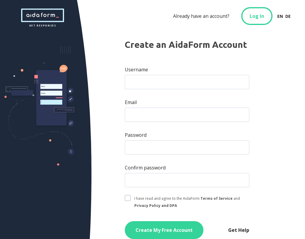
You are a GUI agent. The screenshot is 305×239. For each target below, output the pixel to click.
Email (131, 102)
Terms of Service (216, 198)
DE (288, 16)
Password (136, 135)
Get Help (238, 230)
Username (136, 69)
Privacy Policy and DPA (155, 205)
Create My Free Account (164, 230)
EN (280, 16)
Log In (257, 16)
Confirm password (145, 167)
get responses (42, 15)
